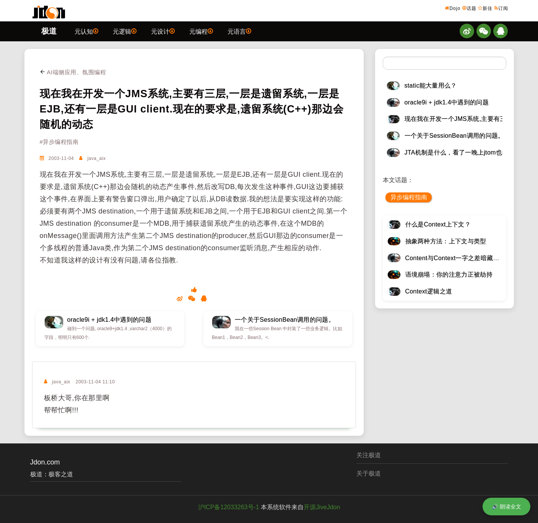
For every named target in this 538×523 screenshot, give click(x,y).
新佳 (485, 8)
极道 (49, 31)
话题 (469, 8)
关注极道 (368, 455)
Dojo (452, 8)
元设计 (163, 31)
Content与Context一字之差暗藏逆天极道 (461, 258)
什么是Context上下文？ (438, 224)
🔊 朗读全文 (506, 506)
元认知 (86, 31)
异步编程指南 (408, 197)
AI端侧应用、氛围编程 (73, 72)
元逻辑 (125, 31)
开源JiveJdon (322, 507)
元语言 (239, 31)
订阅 (501, 8)
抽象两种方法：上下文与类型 (445, 241)
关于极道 (368, 473)
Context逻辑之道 (428, 291)
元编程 (201, 31)
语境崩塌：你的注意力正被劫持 (448, 274)
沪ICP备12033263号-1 (228, 507)
